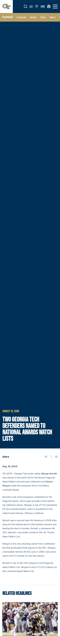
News (53, 17)
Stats (43, 17)
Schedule (21, 17)
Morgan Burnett (49, 473)
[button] (25, 6)
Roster (33, 17)
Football (7, 17)
